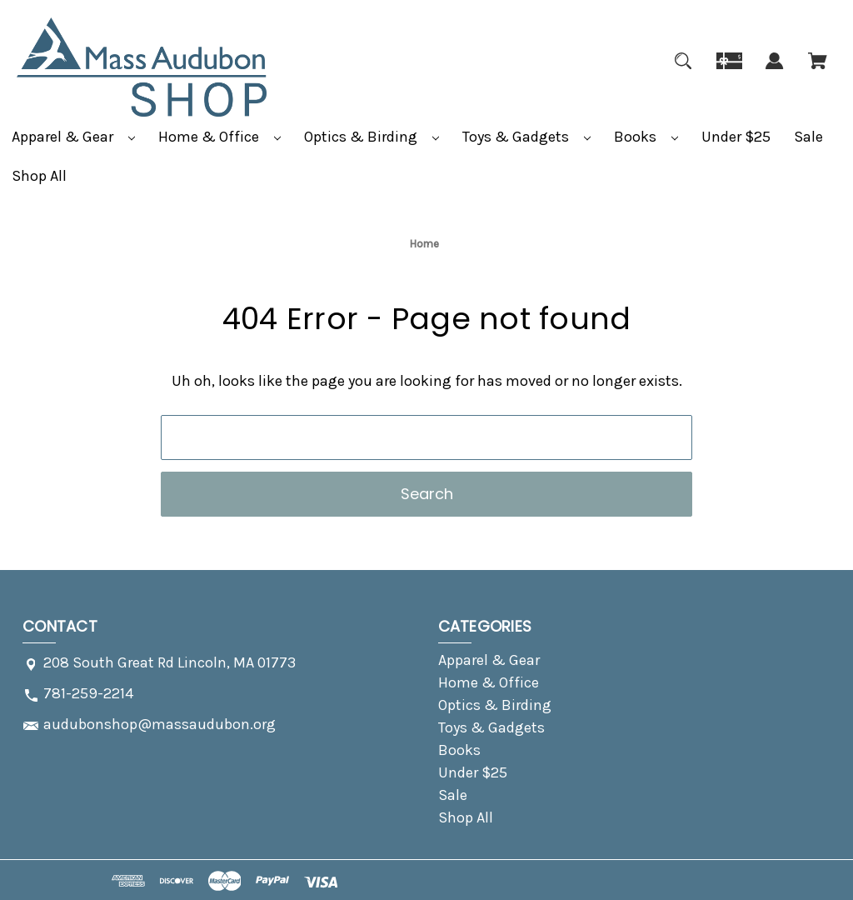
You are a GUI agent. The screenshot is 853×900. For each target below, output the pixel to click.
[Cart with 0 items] (817, 70)
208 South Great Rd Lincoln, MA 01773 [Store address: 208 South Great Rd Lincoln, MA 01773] (169, 662)
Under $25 (736, 137)
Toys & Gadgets (526, 137)
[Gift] (729, 70)
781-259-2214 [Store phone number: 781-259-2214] (88, 693)
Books (646, 137)
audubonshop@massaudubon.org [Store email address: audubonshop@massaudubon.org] (159, 724)
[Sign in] (775, 70)
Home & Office (219, 137)
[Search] (683, 70)
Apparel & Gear (73, 137)
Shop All (39, 176)
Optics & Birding (371, 137)
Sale (808, 137)
